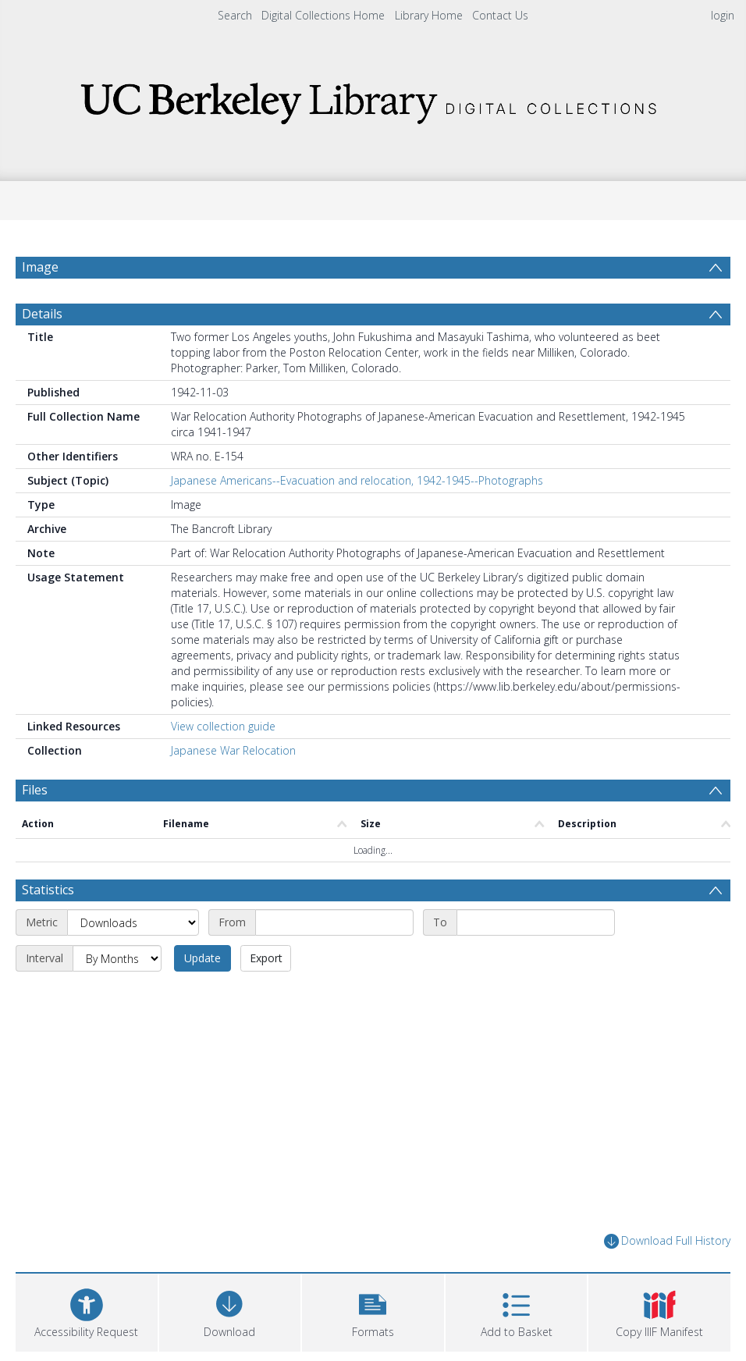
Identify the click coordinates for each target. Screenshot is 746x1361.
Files (35, 789)
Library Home (429, 15)
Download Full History (667, 1241)
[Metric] (133, 922)
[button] (373, 1311)
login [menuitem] (722, 15)
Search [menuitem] (235, 15)
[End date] (535, 922)
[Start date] (334, 922)
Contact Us (500, 15)
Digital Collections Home (323, 15)
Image (40, 266)
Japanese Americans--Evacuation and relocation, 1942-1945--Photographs (357, 480)
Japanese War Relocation (233, 750)
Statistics (48, 889)
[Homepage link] (373, 98)
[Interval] (117, 958)
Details (42, 313)
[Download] (230, 1311)
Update (202, 958)
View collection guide (223, 726)
